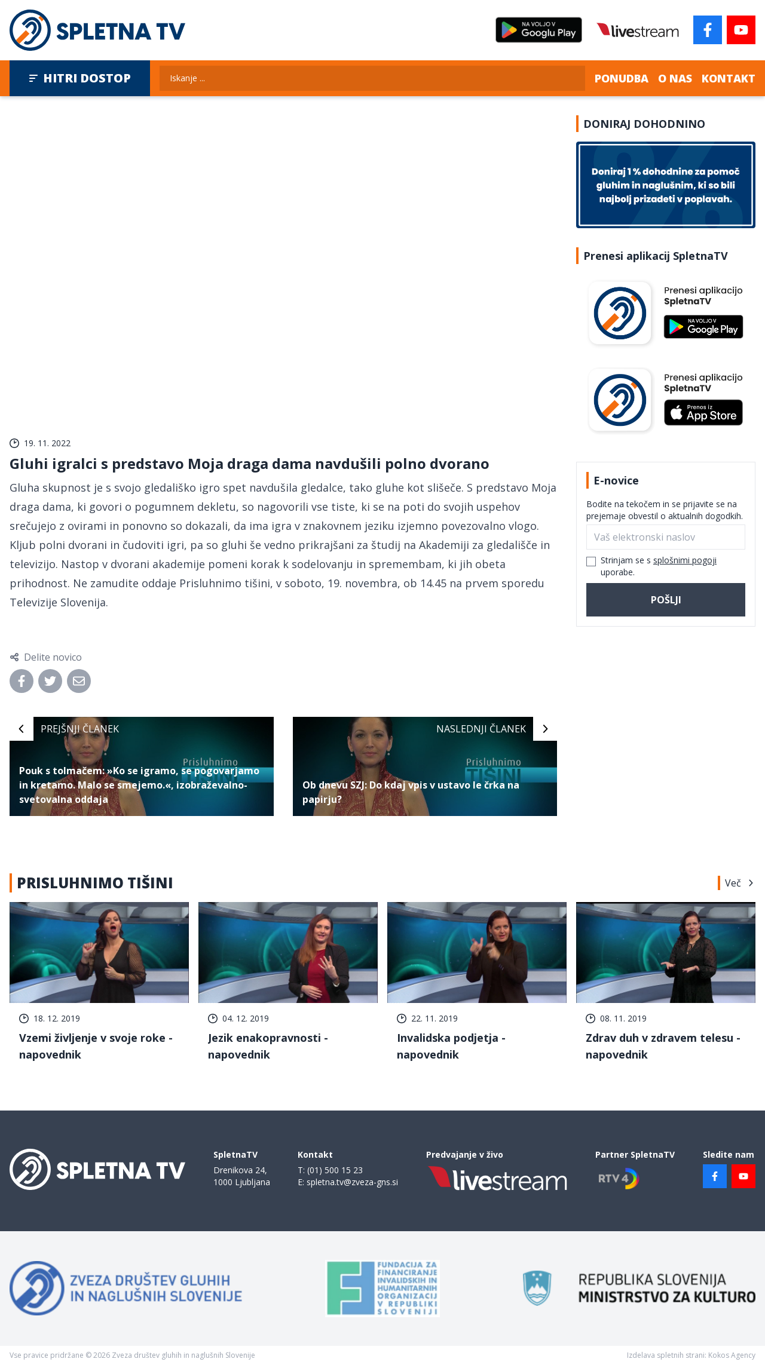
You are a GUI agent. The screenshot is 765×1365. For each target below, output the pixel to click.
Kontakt (728, 78)
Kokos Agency (731, 1355)
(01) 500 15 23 (335, 1170)
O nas (675, 78)
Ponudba (621, 78)
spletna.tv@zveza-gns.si (352, 1182)
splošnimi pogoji (685, 560)
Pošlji (666, 599)
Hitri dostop (80, 78)
